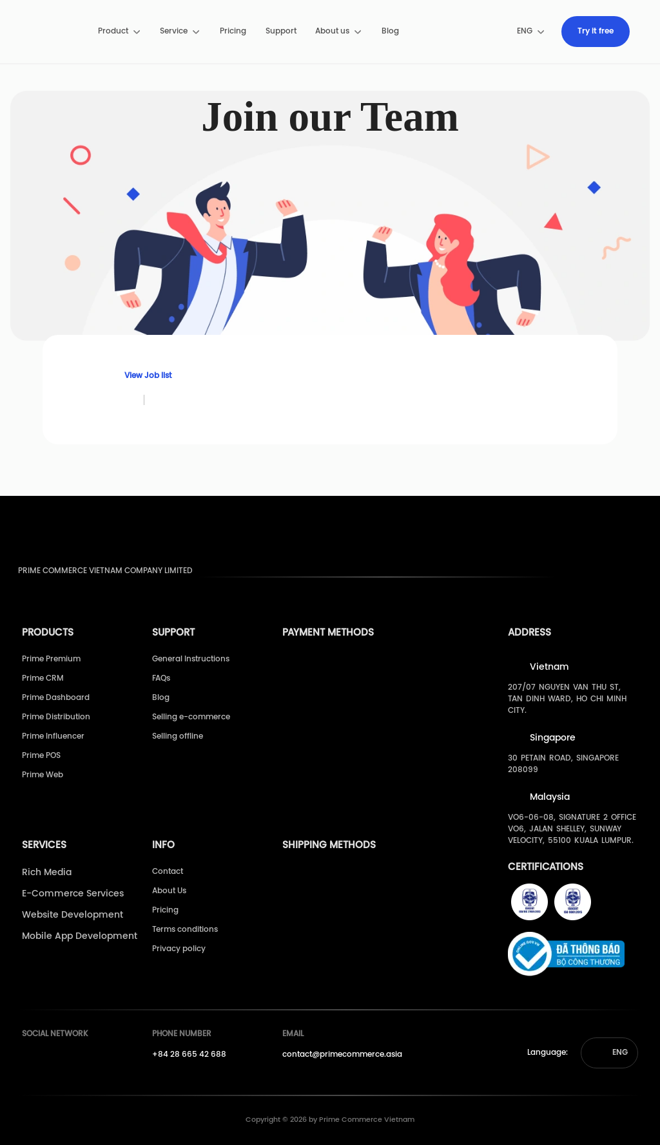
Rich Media (47, 873)
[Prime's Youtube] (53, 1058)
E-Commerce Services (73, 894)
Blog (390, 31)
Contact (167, 871)
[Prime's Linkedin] (77, 1058)
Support (281, 31)
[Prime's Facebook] (29, 1058)
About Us (169, 891)
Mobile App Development (79, 937)
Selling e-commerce (191, 717)
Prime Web (42, 775)
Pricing (233, 31)
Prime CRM (43, 678)
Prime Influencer (53, 736)
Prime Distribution (56, 717)
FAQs (161, 678)
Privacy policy (179, 949)
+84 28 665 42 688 (189, 1054)
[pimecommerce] (51, 31)
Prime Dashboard (56, 698)
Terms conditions (185, 929)
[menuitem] (120, 31)
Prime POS (41, 756)
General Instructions (190, 659)
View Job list (140, 375)
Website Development (72, 915)
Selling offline (177, 736)
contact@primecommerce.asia (342, 1054)
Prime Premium (51, 659)
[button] (609, 1052)
